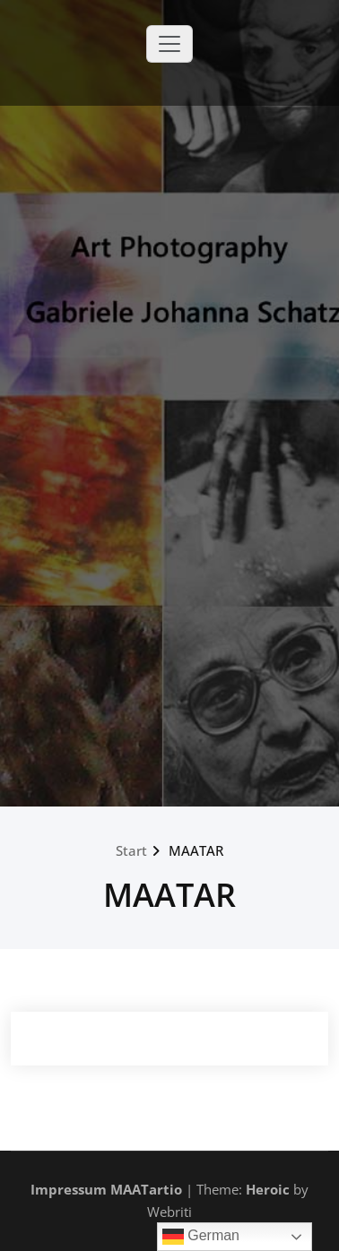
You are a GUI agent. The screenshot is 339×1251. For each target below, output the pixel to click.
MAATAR (196, 850)
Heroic (268, 1189)
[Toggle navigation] (169, 44)
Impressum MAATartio (106, 1189)
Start (131, 850)
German (200, 1236)
